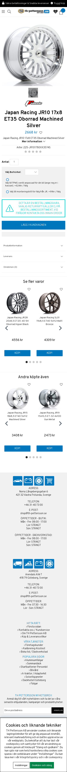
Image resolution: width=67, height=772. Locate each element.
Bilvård (34, 670)
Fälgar (34, 683)
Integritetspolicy (29, 757)
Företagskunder (34, 645)
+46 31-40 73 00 (33, 505)
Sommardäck (34, 663)
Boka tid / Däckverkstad (34, 652)
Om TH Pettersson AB (34, 633)
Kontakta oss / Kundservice (34, 630)
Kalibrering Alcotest (34, 648)
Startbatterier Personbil (34, 667)
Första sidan (34, 626)
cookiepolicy (55, 757)
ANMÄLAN (58, 710)
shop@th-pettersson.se (33, 513)
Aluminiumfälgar (34, 660)
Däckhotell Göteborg (34, 680)
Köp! (17, 353)
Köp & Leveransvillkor (34, 637)
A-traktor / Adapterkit (34, 673)
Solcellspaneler (34, 677)
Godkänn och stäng (42, 765)
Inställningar (21, 765)
